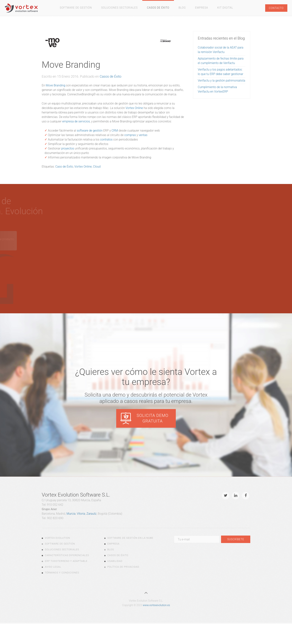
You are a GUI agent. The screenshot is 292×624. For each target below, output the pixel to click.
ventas (143, 135)
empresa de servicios (76, 121)
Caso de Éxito (64, 166)
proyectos (67, 148)
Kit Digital (225, 7)
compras (130, 135)
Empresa (201, 7)
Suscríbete (235, 539)
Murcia (70, 513)
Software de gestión (76, 7)
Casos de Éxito (158, 7)
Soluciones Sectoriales (119, 7)
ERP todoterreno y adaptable (66, 561)
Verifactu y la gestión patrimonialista (221, 80)
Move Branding (55, 85)
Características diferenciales (67, 555)
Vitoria (81, 513)
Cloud (97, 166)
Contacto (276, 8)
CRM (115, 130)
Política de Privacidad (123, 566)
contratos (106, 139)
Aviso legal (53, 566)
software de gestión (89, 130)
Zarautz (91, 513)
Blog (182, 7)
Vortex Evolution (57, 537)
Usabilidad (115, 561)
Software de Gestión (60, 543)
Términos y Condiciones (62, 572)
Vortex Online (134, 108)
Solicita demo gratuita (152, 418)
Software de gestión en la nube (130, 537)
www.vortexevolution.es (156, 605)
